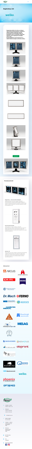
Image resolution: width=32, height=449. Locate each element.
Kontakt (16, 156)
